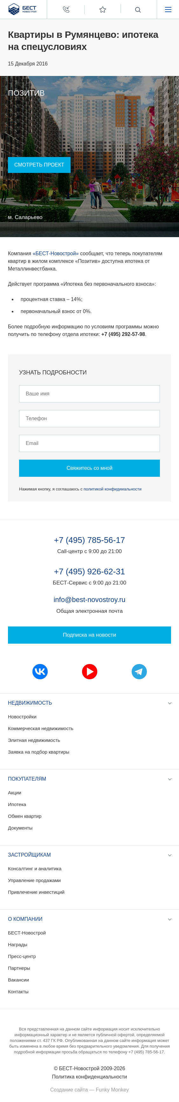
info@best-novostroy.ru (89, 600)
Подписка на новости (89, 635)
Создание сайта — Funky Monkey (89, 1089)
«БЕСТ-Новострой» (56, 253)
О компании (25, 919)
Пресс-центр (22, 956)
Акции (14, 792)
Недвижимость (30, 703)
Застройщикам (29, 855)
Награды (17, 944)
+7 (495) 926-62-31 (89, 571)
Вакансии (18, 979)
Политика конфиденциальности (89, 1076)
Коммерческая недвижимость (40, 728)
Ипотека (17, 804)
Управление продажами (34, 880)
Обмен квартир (24, 816)
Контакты (18, 991)
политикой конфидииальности (112, 489)
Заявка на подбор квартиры (38, 752)
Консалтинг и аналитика (34, 868)
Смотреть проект (39, 165)
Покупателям (27, 779)
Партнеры (19, 968)
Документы (20, 828)
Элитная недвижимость (34, 740)
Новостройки (22, 716)
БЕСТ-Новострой (27, 932)
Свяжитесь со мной (89, 468)
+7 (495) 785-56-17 (89, 540)
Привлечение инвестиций (36, 892)
